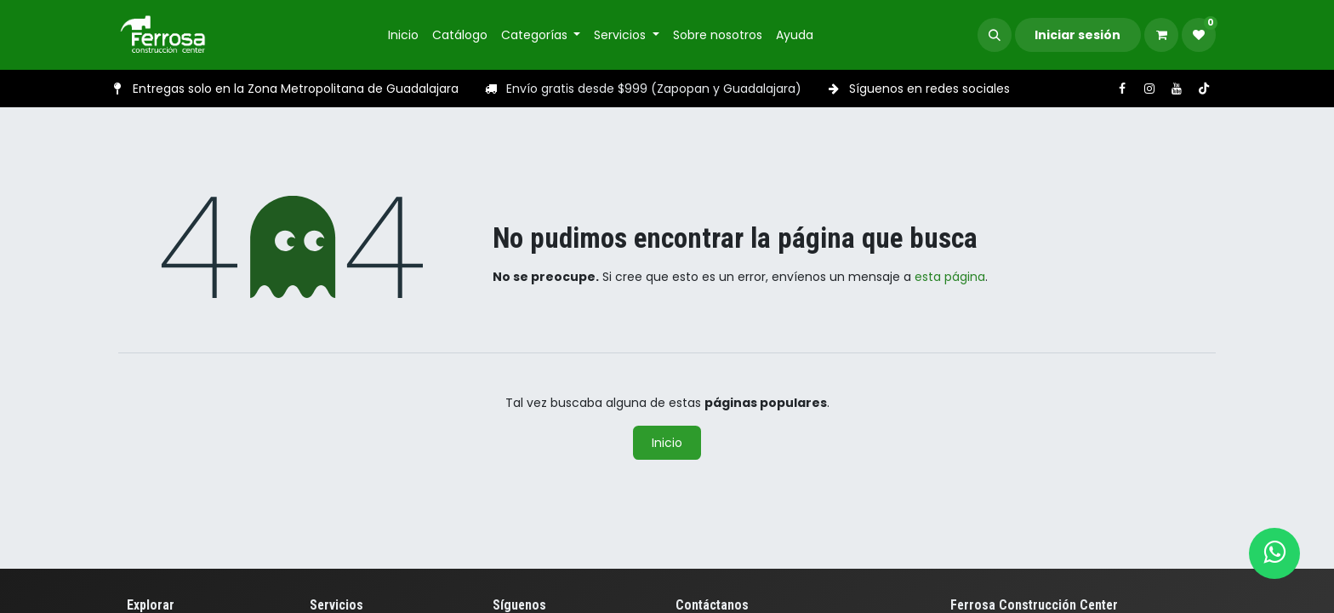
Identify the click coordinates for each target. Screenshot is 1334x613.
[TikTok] (1204, 88)
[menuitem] (403, 35)
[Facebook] (1122, 88)
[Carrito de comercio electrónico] (1161, 35)
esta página (950, 276)
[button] (995, 35)
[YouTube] (1177, 88)
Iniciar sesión (1077, 34)
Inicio (667, 442)
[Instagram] (1149, 88)
